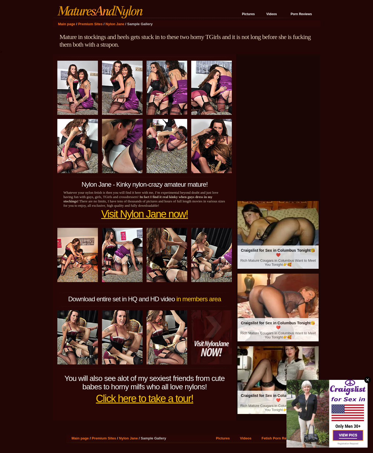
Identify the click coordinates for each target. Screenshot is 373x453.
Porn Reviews (301, 14)
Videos (271, 14)
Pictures (248, 14)
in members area (198, 299)
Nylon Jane (114, 24)
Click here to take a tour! (144, 398)
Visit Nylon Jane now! (144, 214)
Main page (66, 24)
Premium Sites (90, 24)
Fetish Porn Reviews (279, 438)
